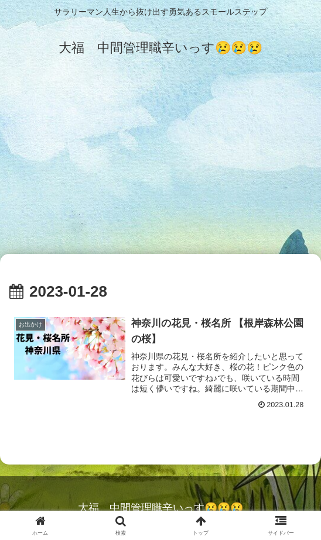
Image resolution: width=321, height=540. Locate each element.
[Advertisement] (160, 165)
